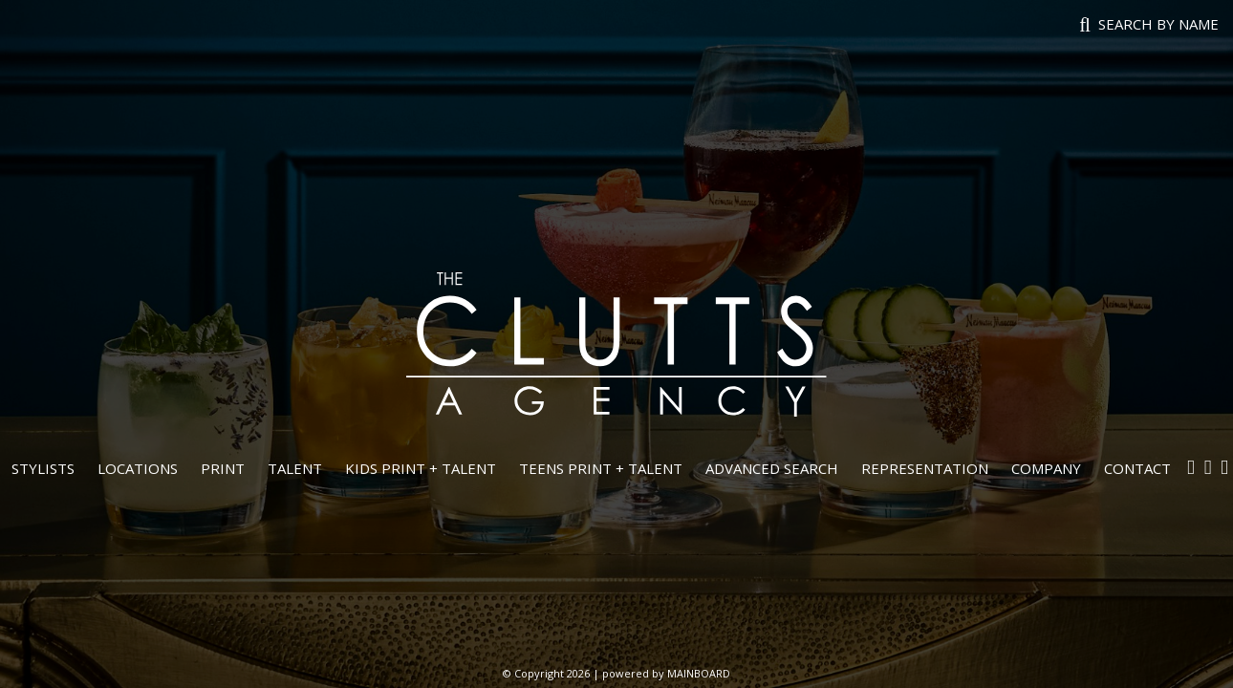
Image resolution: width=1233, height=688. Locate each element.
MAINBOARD (698, 673)
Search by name (1158, 23)
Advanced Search (771, 468)
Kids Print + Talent (420, 468)
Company (1046, 468)
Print (223, 468)
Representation (924, 468)
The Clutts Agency (616, 344)
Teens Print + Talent (600, 468)
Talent (295, 468)
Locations (137, 468)
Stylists (43, 468)
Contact (1137, 468)
